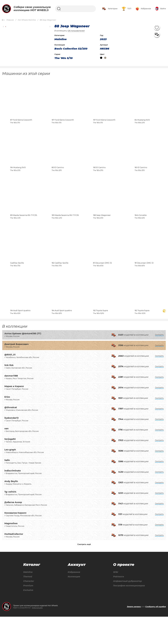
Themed (27, 600)
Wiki (114, 596)
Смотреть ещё (84, 568)
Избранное (73, 596)
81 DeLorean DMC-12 (102, 282)
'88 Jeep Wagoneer (102, 229)
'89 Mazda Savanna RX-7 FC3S (65, 229)
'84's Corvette (141, 229)
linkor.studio (37, 632)
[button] (3, 26)
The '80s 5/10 (63, 58)
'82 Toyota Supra (100, 334)
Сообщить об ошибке (155, 631)
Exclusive (28, 614)
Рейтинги (117, 600)
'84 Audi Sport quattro (20, 334)
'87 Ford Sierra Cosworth (63, 125)
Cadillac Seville (17, 282)
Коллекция (73, 600)
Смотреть (159, 358)
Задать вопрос (134, 631)
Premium (28, 610)
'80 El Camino (99, 177)
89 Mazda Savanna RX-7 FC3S (23, 229)
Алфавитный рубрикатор (127, 605)
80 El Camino (58, 177)
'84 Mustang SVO (18, 177)
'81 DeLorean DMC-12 (144, 282)
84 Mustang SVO (142, 125)
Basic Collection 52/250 (70, 48)
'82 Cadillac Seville (60, 282)
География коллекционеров (128, 610)
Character (29, 605)
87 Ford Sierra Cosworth (21, 125)
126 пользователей (76, 31)
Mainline (28, 596)
